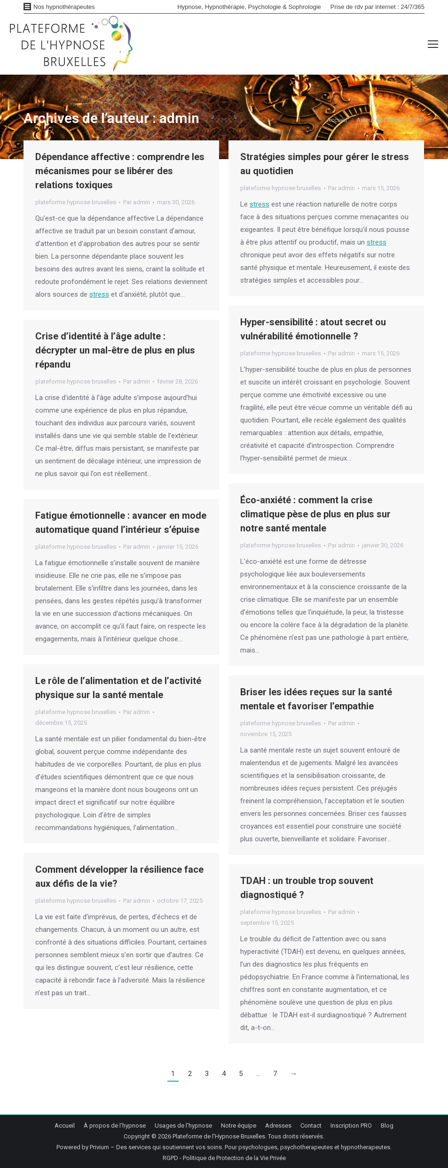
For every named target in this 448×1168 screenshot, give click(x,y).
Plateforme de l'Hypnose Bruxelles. (220, 1136)
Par (136, 202)
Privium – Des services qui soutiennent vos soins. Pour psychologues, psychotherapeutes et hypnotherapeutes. (241, 1147)
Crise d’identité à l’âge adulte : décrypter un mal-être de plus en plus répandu (115, 350)
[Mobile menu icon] (433, 44)
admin (179, 118)
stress (99, 294)
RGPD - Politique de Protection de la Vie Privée (224, 1157)
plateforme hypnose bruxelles (75, 202)
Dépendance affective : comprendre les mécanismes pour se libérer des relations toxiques (119, 171)
